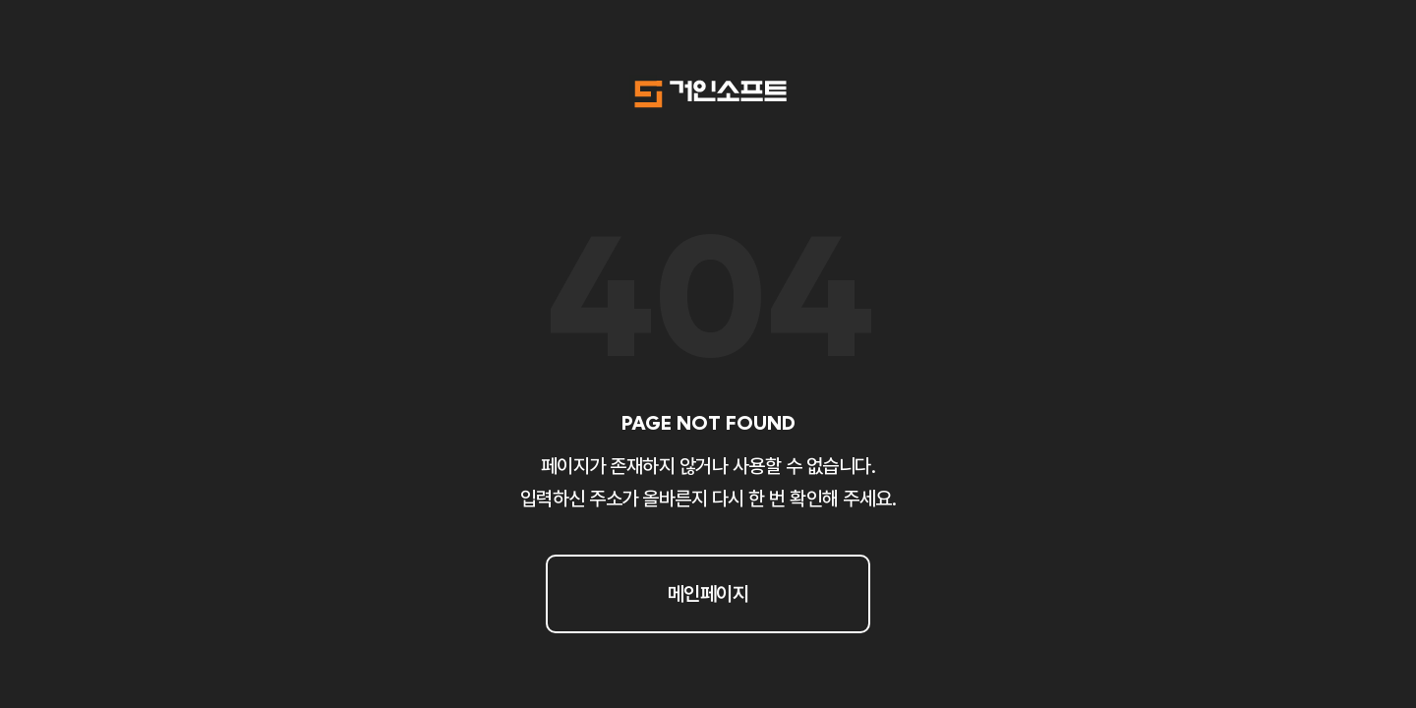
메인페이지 (708, 594)
